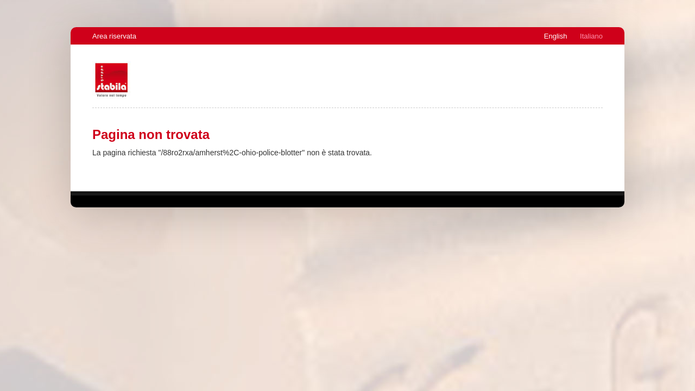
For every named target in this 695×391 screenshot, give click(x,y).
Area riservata (114, 36)
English (555, 36)
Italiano (591, 36)
